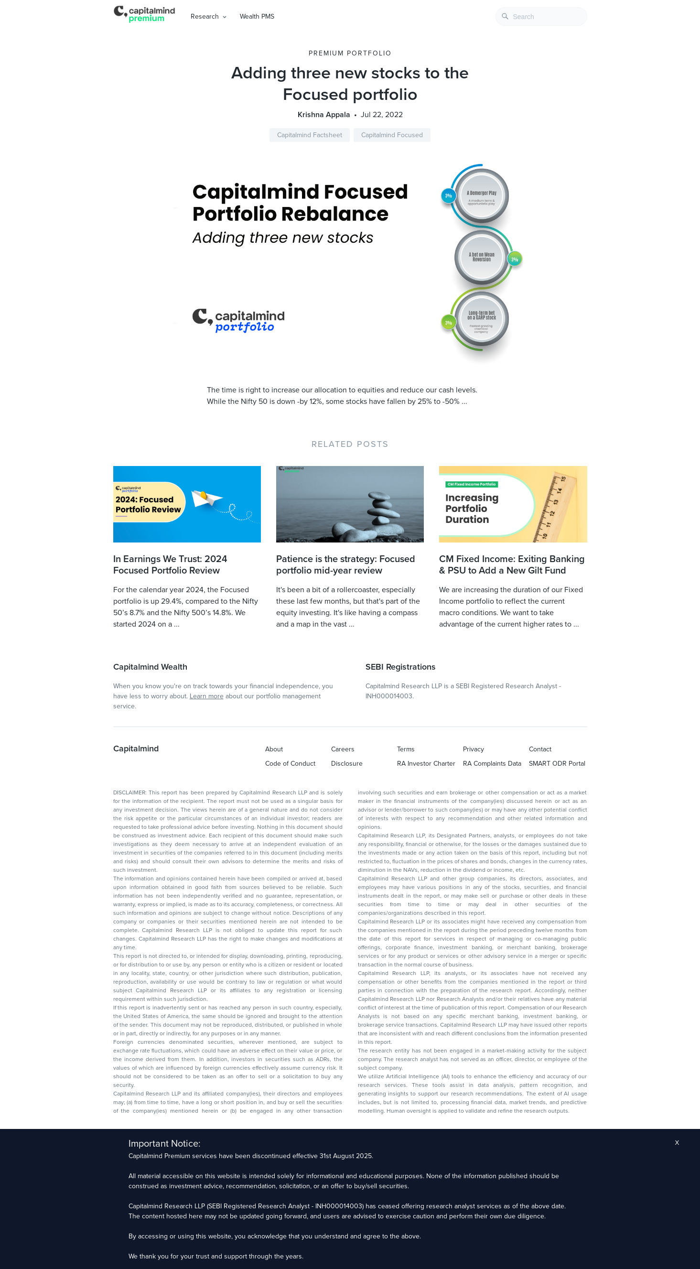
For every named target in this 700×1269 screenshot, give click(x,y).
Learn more (207, 696)
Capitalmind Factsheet (309, 135)
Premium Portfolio (350, 53)
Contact (540, 749)
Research (205, 16)
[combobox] (541, 16)
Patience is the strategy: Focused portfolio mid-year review (345, 564)
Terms (406, 749)
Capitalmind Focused (392, 135)
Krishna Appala (324, 114)
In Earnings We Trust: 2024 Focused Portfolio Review (170, 564)
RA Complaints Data (492, 763)
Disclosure (347, 763)
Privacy (473, 749)
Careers (343, 749)
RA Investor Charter (426, 763)
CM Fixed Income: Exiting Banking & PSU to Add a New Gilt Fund (512, 564)
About (274, 749)
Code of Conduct (290, 763)
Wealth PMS (257, 16)
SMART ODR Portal (557, 763)
